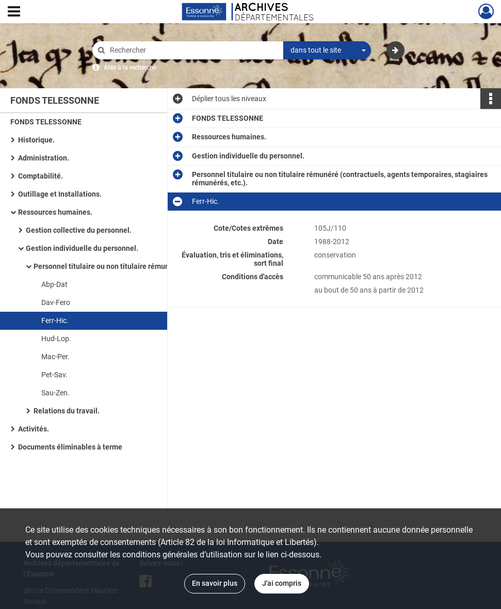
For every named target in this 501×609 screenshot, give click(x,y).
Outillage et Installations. (60, 194)
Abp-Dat (54, 284)
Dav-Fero (55, 302)
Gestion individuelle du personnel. (82, 248)
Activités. (33, 429)
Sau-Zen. (55, 393)
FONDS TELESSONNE (46, 122)
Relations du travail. (67, 411)
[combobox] (327, 50)
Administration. (43, 158)
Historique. (36, 140)
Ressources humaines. (55, 212)
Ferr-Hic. (55, 320)
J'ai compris (281, 583)
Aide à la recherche (130, 67)
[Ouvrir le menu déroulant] (14, 12)
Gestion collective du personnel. (79, 230)
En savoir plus (214, 583)
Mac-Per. (55, 356)
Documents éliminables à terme (70, 447)
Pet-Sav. (54, 375)
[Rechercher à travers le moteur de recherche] (193, 50)
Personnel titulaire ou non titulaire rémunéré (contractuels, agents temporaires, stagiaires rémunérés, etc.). (137, 266)
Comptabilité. (40, 176)
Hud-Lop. (56, 338)
